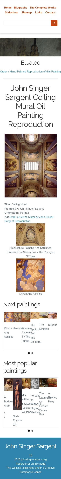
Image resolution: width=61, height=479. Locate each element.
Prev (8, 330)
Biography (20, 7)
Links (38, 12)
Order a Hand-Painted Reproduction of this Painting (30, 71)
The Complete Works (43, 7)
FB (30, 455)
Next (52, 330)
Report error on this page (30, 463)
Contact (50, 12)
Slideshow (11, 12)
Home (8, 7)
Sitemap (26, 12)
